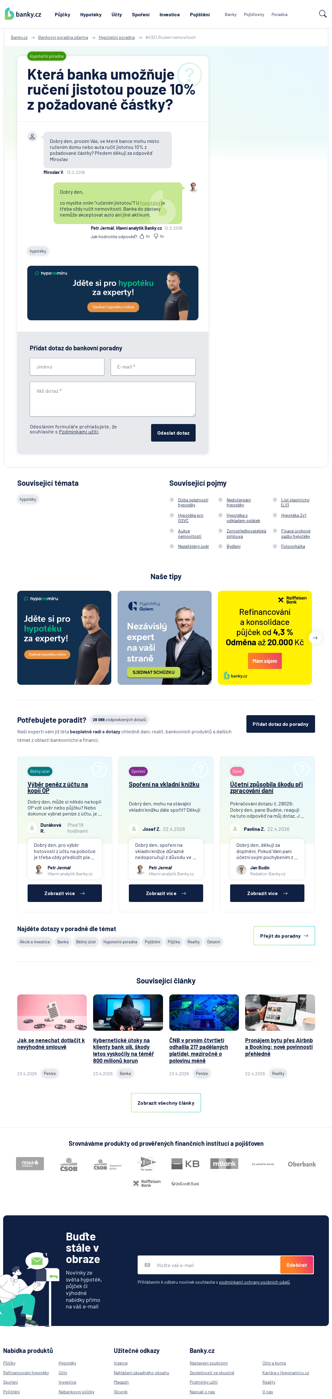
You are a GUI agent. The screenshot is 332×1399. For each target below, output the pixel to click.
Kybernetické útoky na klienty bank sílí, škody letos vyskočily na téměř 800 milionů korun (123, 1050)
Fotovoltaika (293, 546)
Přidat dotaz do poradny (281, 724)
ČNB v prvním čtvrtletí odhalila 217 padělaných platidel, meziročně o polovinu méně (198, 1050)
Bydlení (233, 546)
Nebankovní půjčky (76, 1391)
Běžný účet (86, 941)
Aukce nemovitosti (190, 533)
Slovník (121, 1391)
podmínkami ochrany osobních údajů (254, 1282)
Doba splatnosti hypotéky (193, 502)
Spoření (141, 14)
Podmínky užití (204, 1382)
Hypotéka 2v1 (293, 515)
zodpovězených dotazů (119, 719)
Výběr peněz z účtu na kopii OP (58, 787)
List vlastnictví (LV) (295, 502)
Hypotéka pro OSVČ (190, 517)
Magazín (121, 1382)
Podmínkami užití (78, 431)
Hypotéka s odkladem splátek (243, 517)
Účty (117, 14)
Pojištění (200, 14)
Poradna (279, 14)
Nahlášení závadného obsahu (141, 1372)
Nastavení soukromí (209, 1362)
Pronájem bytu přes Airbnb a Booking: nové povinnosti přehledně (279, 1047)
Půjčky (62, 14)
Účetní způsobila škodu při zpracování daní (266, 787)
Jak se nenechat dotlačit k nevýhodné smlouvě (51, 1044)
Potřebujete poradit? (52, 719)
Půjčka (174, 941)
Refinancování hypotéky (26, 1372)
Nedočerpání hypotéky (239, 502)
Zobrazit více (65, 893)
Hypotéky (91, 14)
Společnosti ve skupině (212, 1372)
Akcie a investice (35, 941)
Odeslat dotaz (173, 433)
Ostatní (213, 941)
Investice (170, 14)
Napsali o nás (202, 1391)
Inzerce (121, 1362)
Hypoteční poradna (120, 941)
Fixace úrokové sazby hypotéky (295, 533)
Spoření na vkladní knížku (164, 784)
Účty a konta (274, 1362)
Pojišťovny (254, 14)
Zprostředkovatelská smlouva (246, 533)
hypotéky (150, 203)
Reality (193, 941)
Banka (63, 941)
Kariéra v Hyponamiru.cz (285, 1372)
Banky (230, 14)
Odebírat (297, 1265)
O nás (267, 1391)
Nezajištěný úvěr (193, 546)
